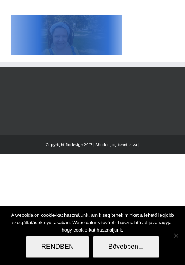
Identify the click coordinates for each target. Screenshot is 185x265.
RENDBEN (57, 246)
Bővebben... (126, 246)
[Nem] (175, 235)
